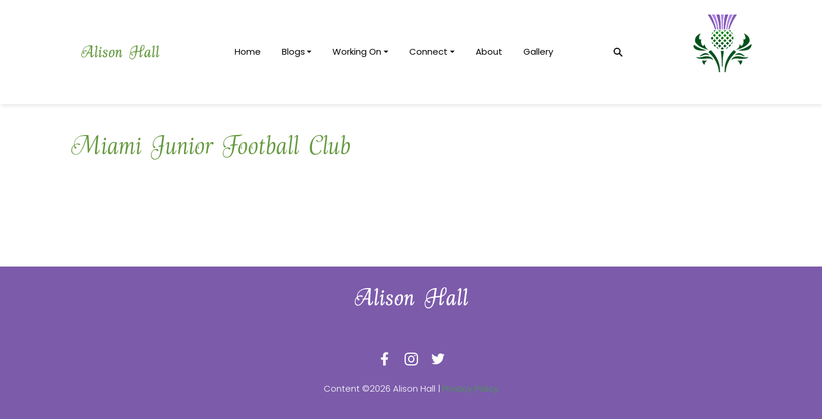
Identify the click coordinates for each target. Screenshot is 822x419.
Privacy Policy (470, 388)
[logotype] (120, 52)
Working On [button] (356, 51)
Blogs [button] (293, 51)
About (489, 51)
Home (248, 51)
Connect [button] (428, 51)
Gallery (538, 51)
